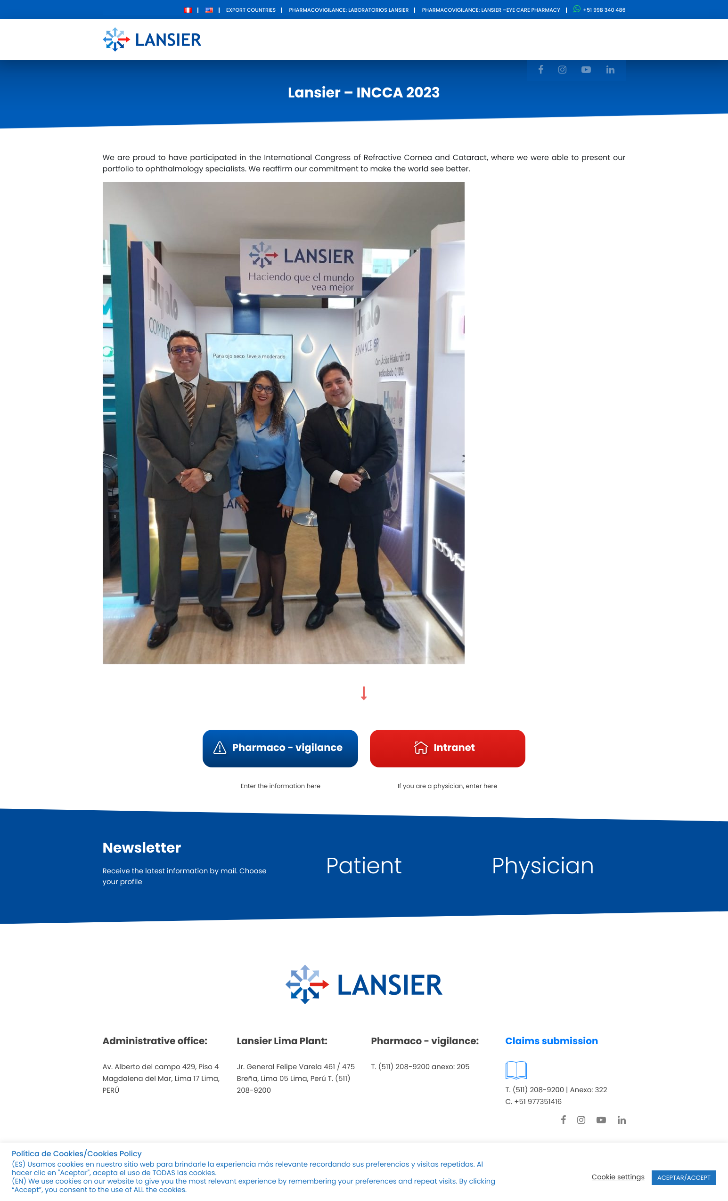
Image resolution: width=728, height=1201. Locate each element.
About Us (302, 39)
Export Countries (251, 10)
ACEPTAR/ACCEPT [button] (684, 1177)
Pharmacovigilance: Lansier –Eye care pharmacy (491, 10)
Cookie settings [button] (618, 1177)
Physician (543, 866)
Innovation (413, 39)
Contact (468, 39)
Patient (364, 866)
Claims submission (552, 1041)
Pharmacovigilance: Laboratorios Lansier (349, 10)
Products (356, 39)
